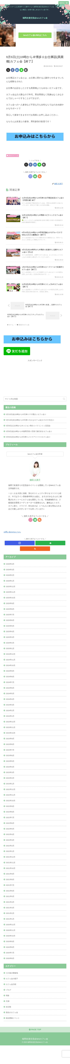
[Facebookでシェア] (13, 70)
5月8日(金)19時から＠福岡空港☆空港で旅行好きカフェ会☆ (30, 436)
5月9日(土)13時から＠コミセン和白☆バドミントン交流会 (29, 430)
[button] (26, 70)
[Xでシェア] (8, 70)
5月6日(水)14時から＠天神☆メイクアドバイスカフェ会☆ (29, 442)
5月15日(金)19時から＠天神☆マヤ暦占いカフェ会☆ (27, 419)
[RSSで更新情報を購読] (40, 176)
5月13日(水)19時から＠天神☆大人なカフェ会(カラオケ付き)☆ (31, 425)
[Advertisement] (35, 382)
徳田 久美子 (35, 485)
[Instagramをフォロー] (30, 176)
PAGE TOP (35, 1048)
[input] (35, 403)
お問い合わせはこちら (13, 537)
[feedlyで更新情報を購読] (35, 176)
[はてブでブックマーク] (17, 70)
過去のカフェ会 (12, 155)
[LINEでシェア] (21, 70)
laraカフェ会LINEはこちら (35, 35)
